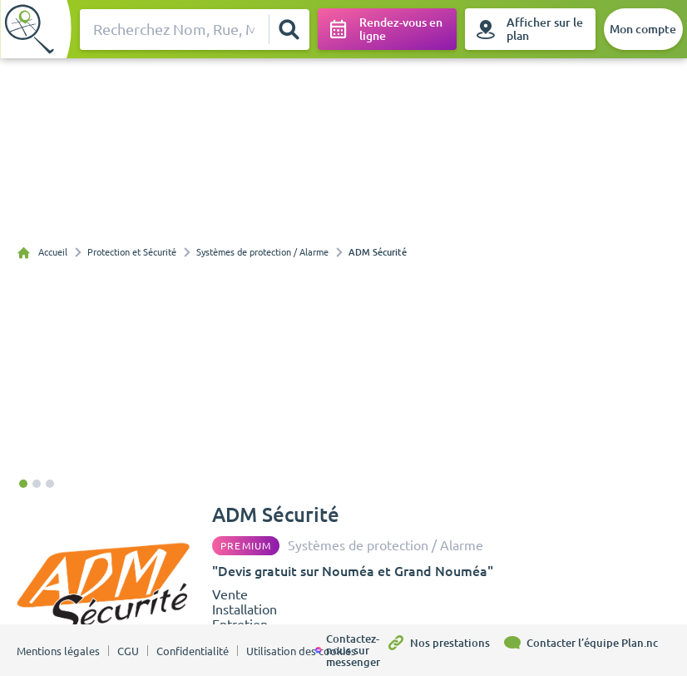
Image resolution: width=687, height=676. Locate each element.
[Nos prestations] (444, 650)
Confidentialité (192, 651)
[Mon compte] (643, 29)
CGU (128, 651)
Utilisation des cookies (301, 651)
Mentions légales (58, 651)
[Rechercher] (288, 29)
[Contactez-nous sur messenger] (350, 650)
